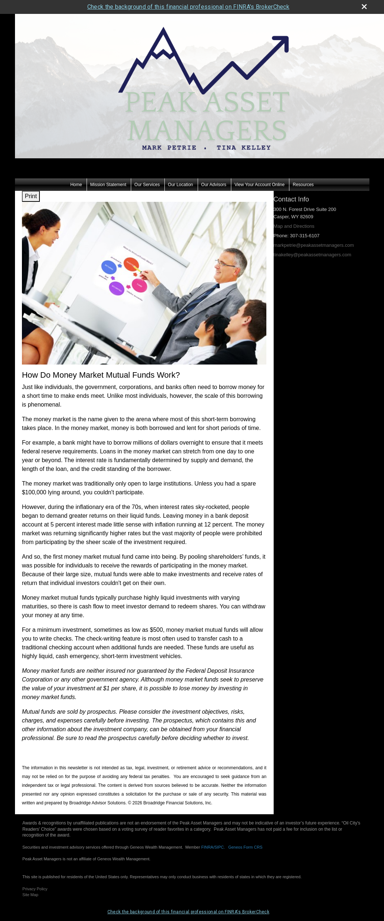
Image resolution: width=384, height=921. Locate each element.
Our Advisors (214, 170)
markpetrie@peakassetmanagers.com (314, 231)
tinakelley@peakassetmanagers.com (312, 241)
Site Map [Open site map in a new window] (30, 881)
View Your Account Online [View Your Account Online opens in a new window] (260, 170)
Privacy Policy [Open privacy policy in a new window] (34, 874)
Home (76, 170)
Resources (303, 170)
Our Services (147, 170)
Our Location (180, 170)
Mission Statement (108, 170)
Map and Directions (294, 212)
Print (31, 182)
